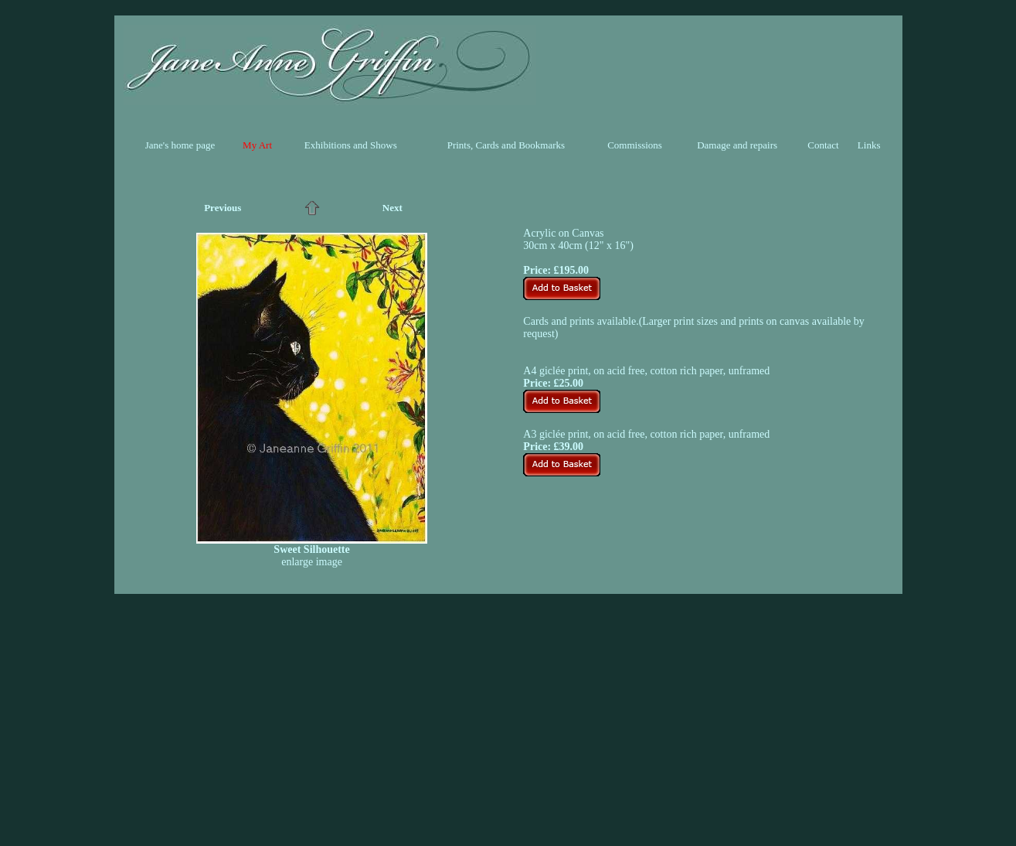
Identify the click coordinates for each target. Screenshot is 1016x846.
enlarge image (311, 562)
